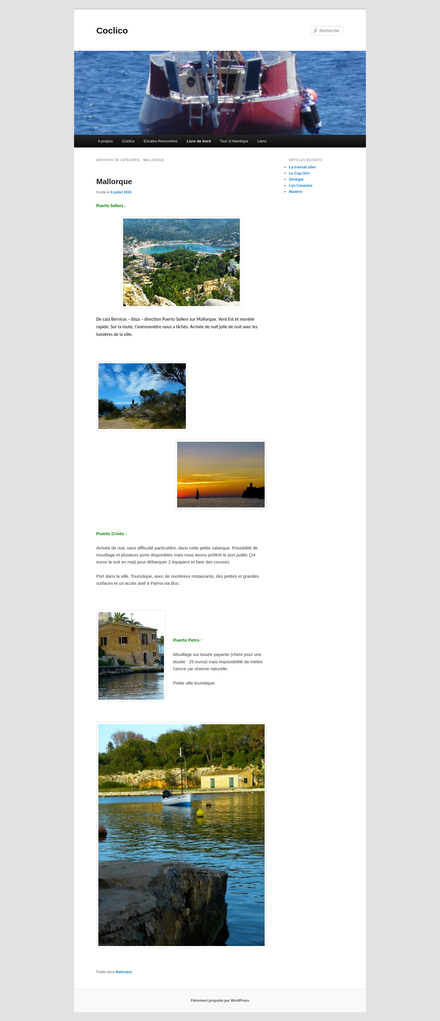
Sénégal (296, 179)
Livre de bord (199, 141)
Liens (261, 141)
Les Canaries (300, 185)
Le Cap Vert (299, 173)
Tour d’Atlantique (234, 141)
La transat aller (302, 167)
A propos (105, 141)
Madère (295, 191)
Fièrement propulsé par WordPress (220, 1001)
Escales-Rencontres (160, 141)
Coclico (112, 30)
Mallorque (114, 181)
